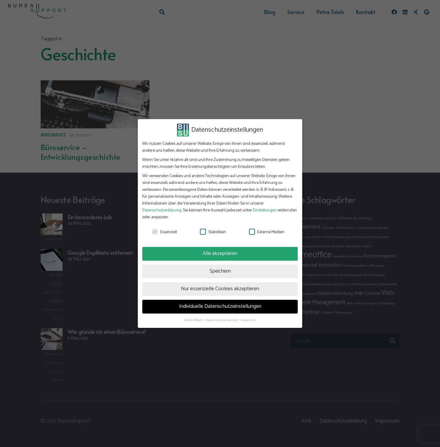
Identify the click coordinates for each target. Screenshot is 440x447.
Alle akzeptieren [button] (220, 253)
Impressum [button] (248, 320)
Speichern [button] (220, 271)
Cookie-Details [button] (194, 320)
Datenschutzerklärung (161, 210)
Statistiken (213, 232)
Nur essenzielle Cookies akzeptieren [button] (220, 289)
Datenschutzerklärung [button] (222, 320)
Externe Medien (266, 232)
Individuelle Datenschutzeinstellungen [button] (220, 306)
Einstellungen (265, 210)
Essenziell (164, 232)
